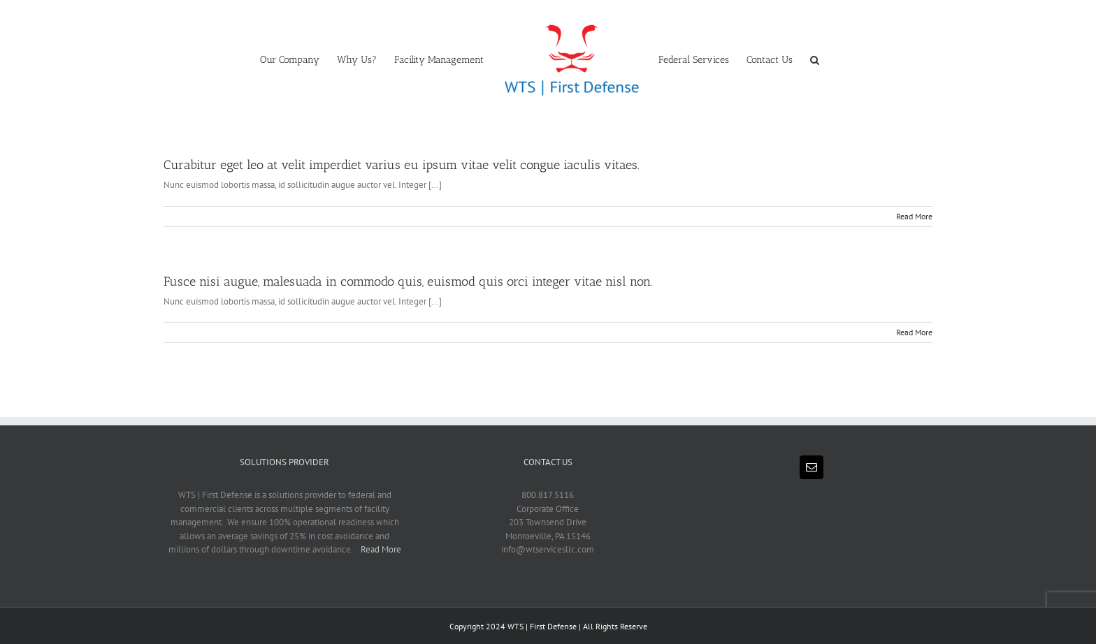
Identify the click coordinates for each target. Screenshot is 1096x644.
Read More (381, 549)
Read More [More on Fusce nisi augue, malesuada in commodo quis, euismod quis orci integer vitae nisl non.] (914, 332)
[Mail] (811, 467)
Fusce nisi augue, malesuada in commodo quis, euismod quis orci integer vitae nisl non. (408, 281)
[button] (814, 58)
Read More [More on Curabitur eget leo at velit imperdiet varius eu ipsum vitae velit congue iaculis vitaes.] (914, 216)
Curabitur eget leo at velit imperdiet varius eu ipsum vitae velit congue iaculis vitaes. (402, 165)
